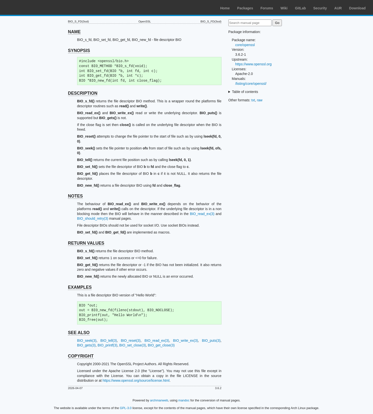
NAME (74, 31)
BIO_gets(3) (86, 345)
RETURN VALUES (86, 243)
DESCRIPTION (83, 93)
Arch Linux (27, 7)
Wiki (284, 8)
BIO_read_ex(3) (202, 214)
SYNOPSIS (79, 50)
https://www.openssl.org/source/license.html (136, 380)
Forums (266, 8)
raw (260, 100)
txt (253, 100)
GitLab (300, 8)
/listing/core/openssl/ (251, 84)
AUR (338, 8)
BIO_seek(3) (87, 340)
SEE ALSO (79, 332)
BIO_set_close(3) (132, 345)
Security (320, 8)
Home (225, 8)
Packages (245, 8)
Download (357, 8)
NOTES (75, 196)
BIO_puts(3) (211, 340)
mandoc (184, 400)
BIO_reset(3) (130, 340)
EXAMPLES (80, 287)
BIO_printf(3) (107, 345)
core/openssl (245, 45)
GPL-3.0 (126, 408)
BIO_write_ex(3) (185, 340)
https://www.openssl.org (253, 64)
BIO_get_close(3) (161, 345)
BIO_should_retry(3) (92, 218)
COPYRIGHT (81, 356)
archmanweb (159, 400)
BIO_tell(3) (108, 340)
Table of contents (245, 92)
